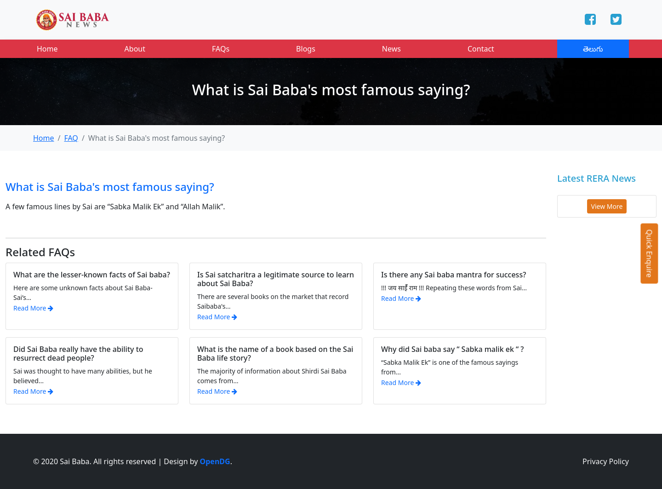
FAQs (220, 49)
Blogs (305, 49)
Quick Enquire (650, 253)
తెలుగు (593, 49)
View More (607, 206)
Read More (33, 308)
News (391, 49)
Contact (481, 49)
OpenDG (215, 461)
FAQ (71, 138)
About (135, 49)
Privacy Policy (605, 461)
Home (47, 49)
